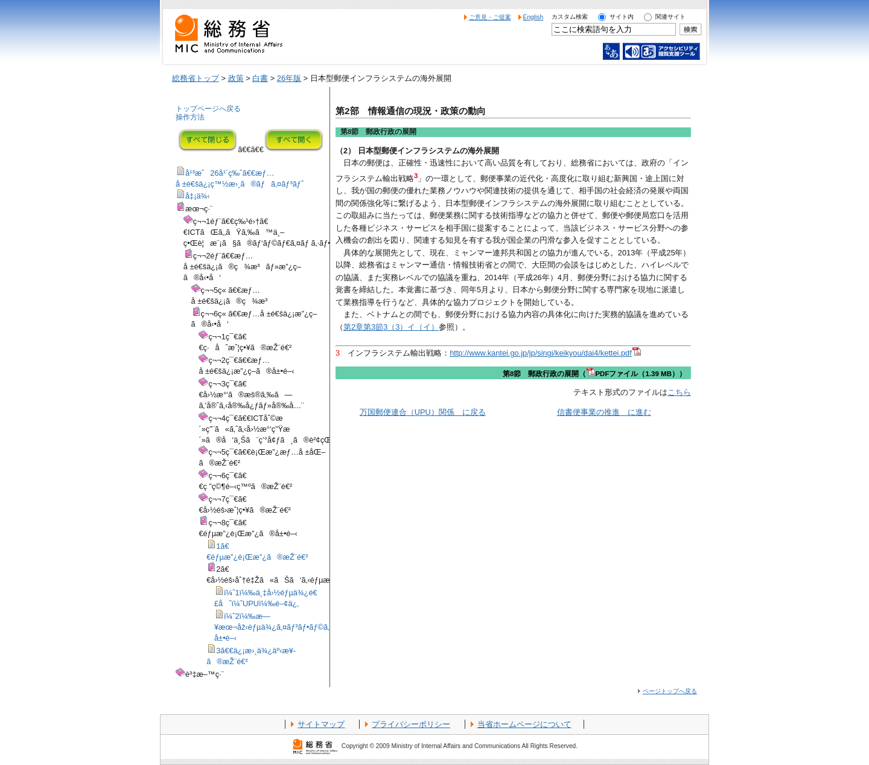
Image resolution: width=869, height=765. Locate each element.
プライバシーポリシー (411, 724)
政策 (236, 78)
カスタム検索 (570, 16)
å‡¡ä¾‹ (197, 195)
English (533, 17)
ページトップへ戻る (670, 691)
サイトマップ (321, 724)
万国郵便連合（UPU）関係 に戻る (423, 412)
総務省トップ (195, 78)
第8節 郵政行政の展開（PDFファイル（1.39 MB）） (594, 373)
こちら (679, 392)
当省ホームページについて (524, 724)
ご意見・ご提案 (490, 17)
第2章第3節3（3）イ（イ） (391, 326)
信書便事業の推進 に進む (604, 412)
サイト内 (622, 16)
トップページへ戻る (208, 108)
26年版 (289, 78)
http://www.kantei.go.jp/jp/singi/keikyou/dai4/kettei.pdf (545, 352)
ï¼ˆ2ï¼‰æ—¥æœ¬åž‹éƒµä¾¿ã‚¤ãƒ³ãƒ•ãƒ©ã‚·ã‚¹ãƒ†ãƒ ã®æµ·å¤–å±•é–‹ (310, 627)
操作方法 (190, 117)
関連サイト (670, 16)
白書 (260, 78)
